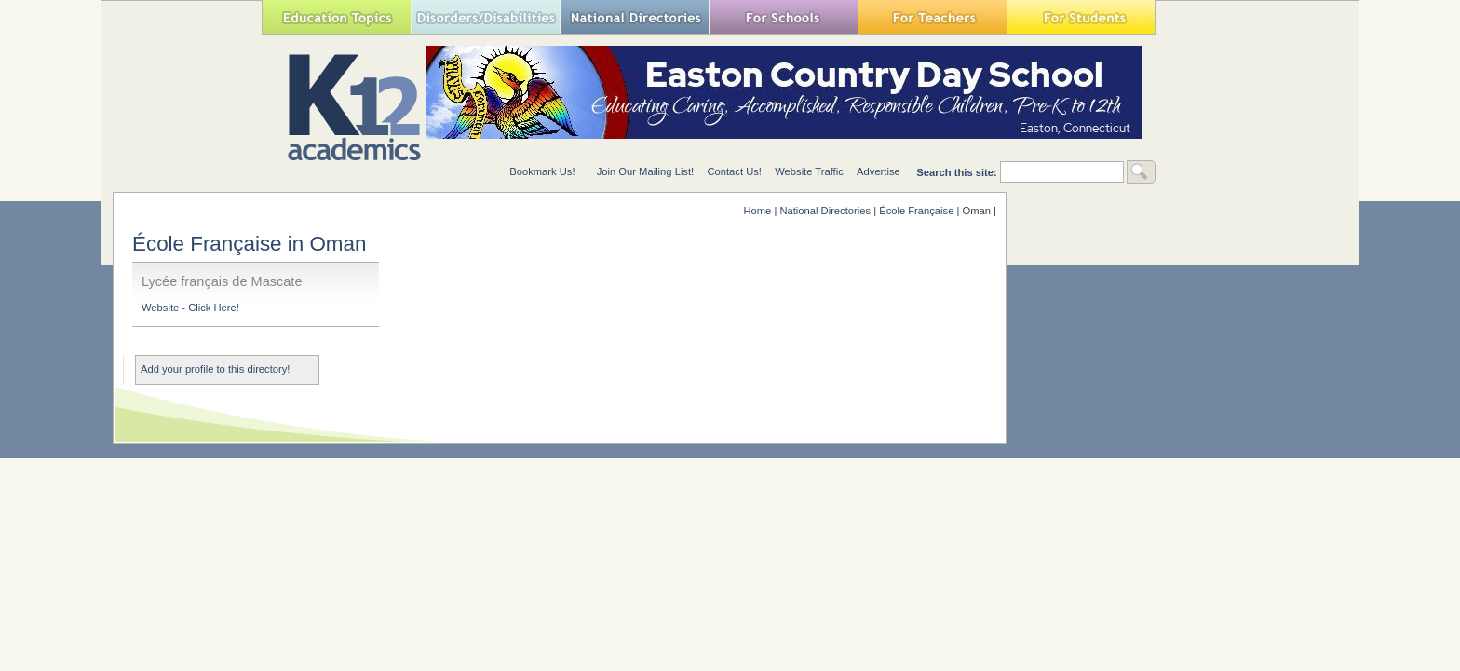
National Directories (634, 17)
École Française (916, 210)
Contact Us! (734, 171)
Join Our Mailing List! (645, 171)
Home (757, 210)
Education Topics (336, 17)
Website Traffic (809, 171)
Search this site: (958, 172)
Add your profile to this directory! (215, 369)
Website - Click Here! (190, 307)
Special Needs (485, 17)
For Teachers (932, 17)
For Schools (783, 17)
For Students (1081, 17)
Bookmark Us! (542, 171)
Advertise (878, 171)
